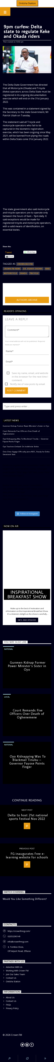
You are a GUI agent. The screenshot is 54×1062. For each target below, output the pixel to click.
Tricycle (34, 273)
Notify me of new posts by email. (27, 384)
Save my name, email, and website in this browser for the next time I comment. (30, 373)
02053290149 (14, 936)
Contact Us (11, 978)
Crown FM (16, 1034)
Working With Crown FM (17, 970)
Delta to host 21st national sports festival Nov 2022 (28, 817)
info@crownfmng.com (18, 941)
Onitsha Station (27, 3)
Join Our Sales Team (15, 974)
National (8, 649)
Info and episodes (27, 620)
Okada (23, 273)
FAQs (8, 1004)
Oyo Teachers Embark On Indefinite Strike (21, 446)
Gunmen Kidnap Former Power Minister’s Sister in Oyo (26, 426)
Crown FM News (12, 269)
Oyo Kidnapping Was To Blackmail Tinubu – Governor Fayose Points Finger (26, 440)
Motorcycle (10, 273)
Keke (47, 269)
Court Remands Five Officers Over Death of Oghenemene (21, 432)
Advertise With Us (14, 967)
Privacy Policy (12, 1008)
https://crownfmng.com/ (19, 931)
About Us (10, 997)
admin (8, 290)
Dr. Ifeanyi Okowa (32, 269)
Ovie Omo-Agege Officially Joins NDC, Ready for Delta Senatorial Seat (26, 452)
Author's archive (27, 299)
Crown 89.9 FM (25, 264)
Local (7, 697)
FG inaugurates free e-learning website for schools (27, 855)
